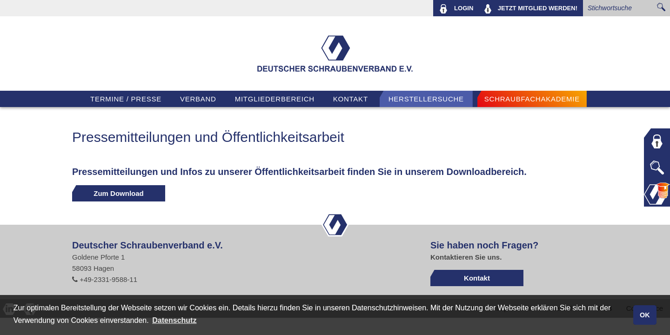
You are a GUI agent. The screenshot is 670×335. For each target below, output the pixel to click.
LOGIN (456, 8)
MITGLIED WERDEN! (530, 8)
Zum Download (119, 193)
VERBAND (198, 99)
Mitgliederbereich (275, 99)
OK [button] (645, 315)
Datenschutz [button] (174, 320)
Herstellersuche (426, 99)
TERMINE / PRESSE (125, 99)
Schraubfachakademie (532, 99)
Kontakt (350, 99)
